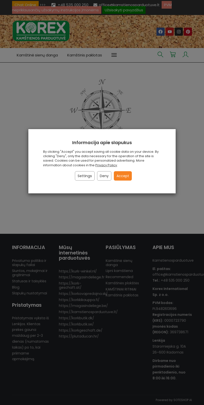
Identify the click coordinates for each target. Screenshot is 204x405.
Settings (85, 175)
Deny (104, 175)
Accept (123, 175)
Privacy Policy (106, 165)
